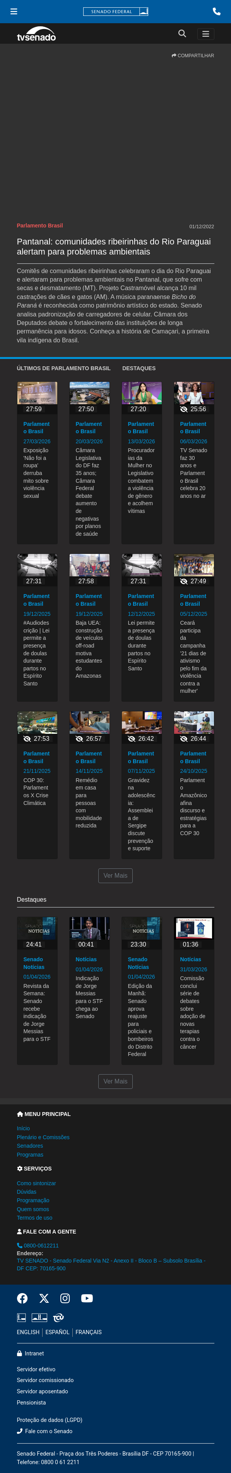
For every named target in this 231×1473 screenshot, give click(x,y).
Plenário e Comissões (43, 1137)
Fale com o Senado (45, 1431)
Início (23, 1128)
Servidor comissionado (45, 1380)
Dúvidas (27, 1192)
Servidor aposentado (42, 1391)
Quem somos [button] (33, 1209)
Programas (30, 1155)
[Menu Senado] (14, 11)
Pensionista (31, 1403)
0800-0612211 (38, 1245)
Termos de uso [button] (35, 1218)
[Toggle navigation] (205, 34)
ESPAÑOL (58, 1332)
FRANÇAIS (88, 1332)
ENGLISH (28, 1332)
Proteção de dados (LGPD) (50, 1420)
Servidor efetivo (36, 1369)
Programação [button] (33, 1200)
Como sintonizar (36, 1183)
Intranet (30, 1353)
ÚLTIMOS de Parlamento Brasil (64, 368)
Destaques (139, 368)
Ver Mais (115, 875)
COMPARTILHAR (193, 55)
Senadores (30, 1146)
